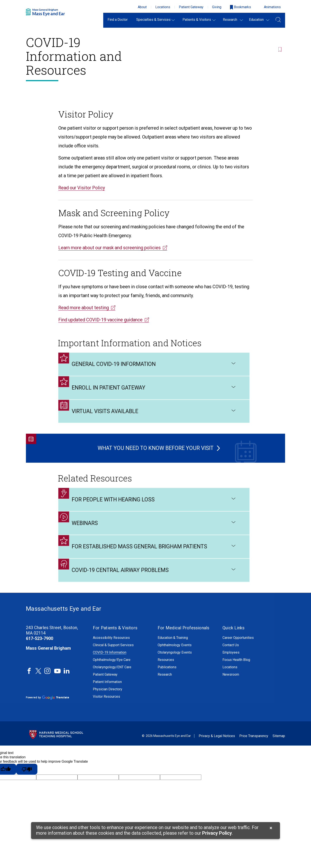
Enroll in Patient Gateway (154, 396)
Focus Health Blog (236, 671)
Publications (167, 678)
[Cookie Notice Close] (271, 828)
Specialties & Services (153, 20)
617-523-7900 (39, 649)
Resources (166, 671)
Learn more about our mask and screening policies (109, 247)
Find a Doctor (118, 20)
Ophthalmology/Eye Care (111, 671)
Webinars (154, 536)
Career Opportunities (238, 649)
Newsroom (230, 685)
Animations (272, 7)
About (142, 7)
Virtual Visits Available (154, 421)
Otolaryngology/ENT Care (112, 678)
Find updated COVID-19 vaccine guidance (100, 319)
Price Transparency (253, 747)
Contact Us (230, 656)
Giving (216, 7)
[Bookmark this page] (281, 30)
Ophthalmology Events (175, 656)
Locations (162, 7)
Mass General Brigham (48, 659)
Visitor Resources (106, 707)
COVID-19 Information (109, 663)
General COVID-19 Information (154, 371)
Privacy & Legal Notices (217, 747)
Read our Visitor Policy (81, 187)
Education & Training (173, 649)
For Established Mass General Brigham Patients (154, 561)
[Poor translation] (26, 780)
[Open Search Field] (278, 20)
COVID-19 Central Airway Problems (154, 586)
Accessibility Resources (111, 649)
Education (256, 20)
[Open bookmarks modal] (240, 7)
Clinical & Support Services (113, 656)
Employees (231, 663)
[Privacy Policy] (217, 833)
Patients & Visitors (196, 20)
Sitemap (279, 747)
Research (230, 20)
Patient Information (107, 693)
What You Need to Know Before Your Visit (152, 453)
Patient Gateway (191, 7)
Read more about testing (83, 307)
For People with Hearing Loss (154, 511)
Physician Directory (107, 700)
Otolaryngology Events (175, 663)
